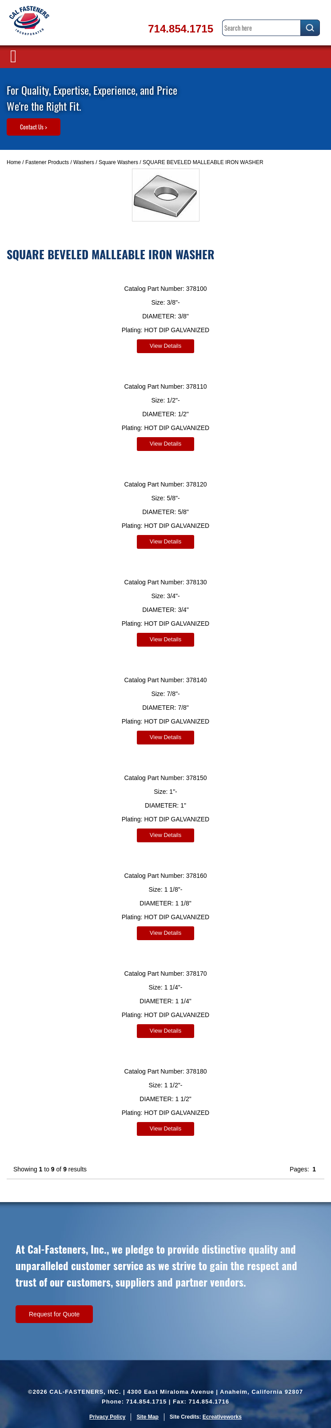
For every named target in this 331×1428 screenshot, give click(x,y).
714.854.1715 (180, 29)
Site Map (147, 1417)
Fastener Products (47, 162)
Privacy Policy (107, 1417)
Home (14, 162)
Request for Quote (54, 1314)
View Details (165, 345)
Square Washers (118, 162)
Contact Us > (33, 126)
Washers (83, 162)
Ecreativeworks (222, 1417)
